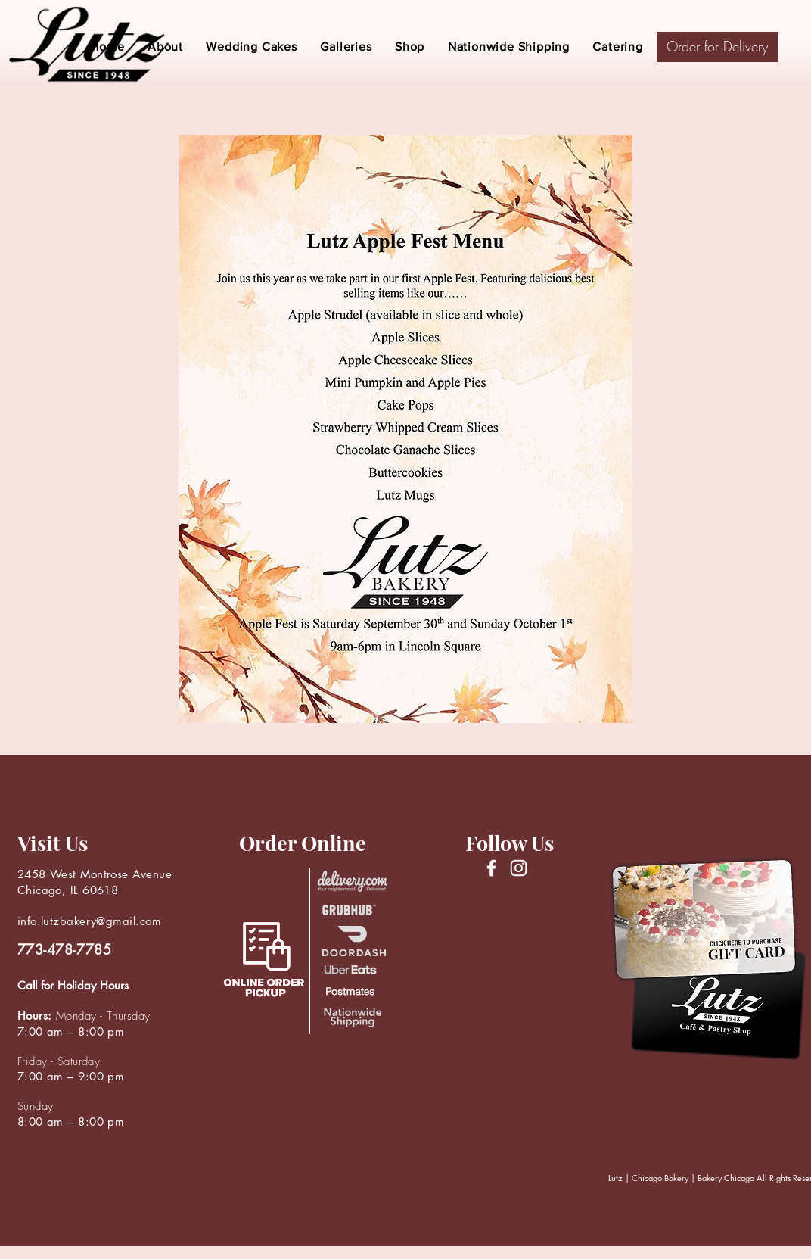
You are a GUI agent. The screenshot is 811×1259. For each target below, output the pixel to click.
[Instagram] (519, 868)
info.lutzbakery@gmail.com (89, 921)
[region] (720, 157)
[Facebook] (491, 868)
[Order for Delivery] (717, 47)
